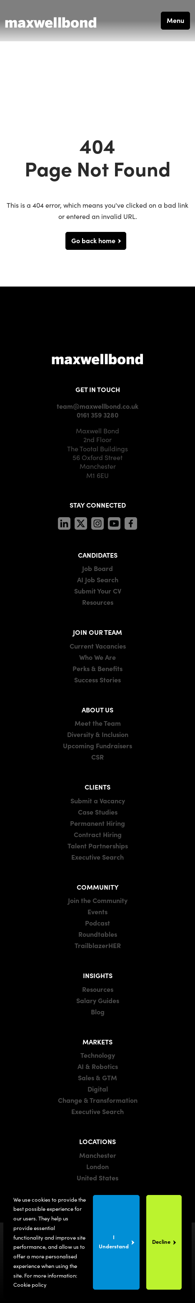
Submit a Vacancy (97, 800)
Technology (97, 1054)
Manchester (97, 1155)
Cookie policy (30, 1284)
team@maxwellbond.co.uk (97, 405)
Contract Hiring (98, 834)
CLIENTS (97, 786)
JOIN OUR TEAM (97, 631)
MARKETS (97, 1041)
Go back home (93, 240)
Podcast (97, 922)
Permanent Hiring (97, 823)
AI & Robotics (98, 1066)
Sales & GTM (97, 1077)
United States (97, 1177)
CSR (97, 756)
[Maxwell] (97, 358)
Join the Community (98, 900)
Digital (98, 1088)
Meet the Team (98, 722)
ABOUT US (97, 709)
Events (98, 911)
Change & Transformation (98, 1099)
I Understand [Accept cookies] (114, 1241)
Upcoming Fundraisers (97, 745)
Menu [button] (175, 20)
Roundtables (97, 933)
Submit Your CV (97, 590)
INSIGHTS (97, 975)
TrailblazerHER (98, 945)
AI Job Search (97, 579)
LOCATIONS (97, 1141)
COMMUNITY (98, 886)
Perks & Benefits (97, 668)
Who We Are (97, 657)
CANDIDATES (98, 554)
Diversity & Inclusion (97, 734)
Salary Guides (97, 1000)
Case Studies (98, 811)
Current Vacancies (98, 645)
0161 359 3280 (97, 414)
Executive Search (97, 856)
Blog (98, 1011)
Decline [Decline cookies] (161, 1241)
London (97, 1166)
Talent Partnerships (98, 845)
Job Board (97, 568)
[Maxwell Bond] (51, 20)
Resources (97, 601)
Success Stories (97, 679)
